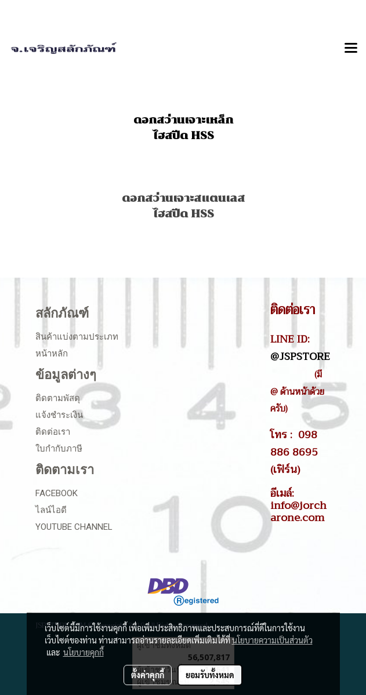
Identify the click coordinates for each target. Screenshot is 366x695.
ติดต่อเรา (52, 432)
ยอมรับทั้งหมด (210, 674)
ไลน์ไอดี (51, 510)
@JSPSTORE (300, 356)
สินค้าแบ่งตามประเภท (76, 337)
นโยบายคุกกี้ (83, 652)
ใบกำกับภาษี (58, 448)
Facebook (56, 493)
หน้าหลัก (51, 353)
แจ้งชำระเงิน (59, 415)
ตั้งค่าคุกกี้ (147, 674)
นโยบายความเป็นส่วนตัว (272, 640)
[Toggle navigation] (351, 48)
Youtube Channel (74, 527)
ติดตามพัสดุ (57, 398)
